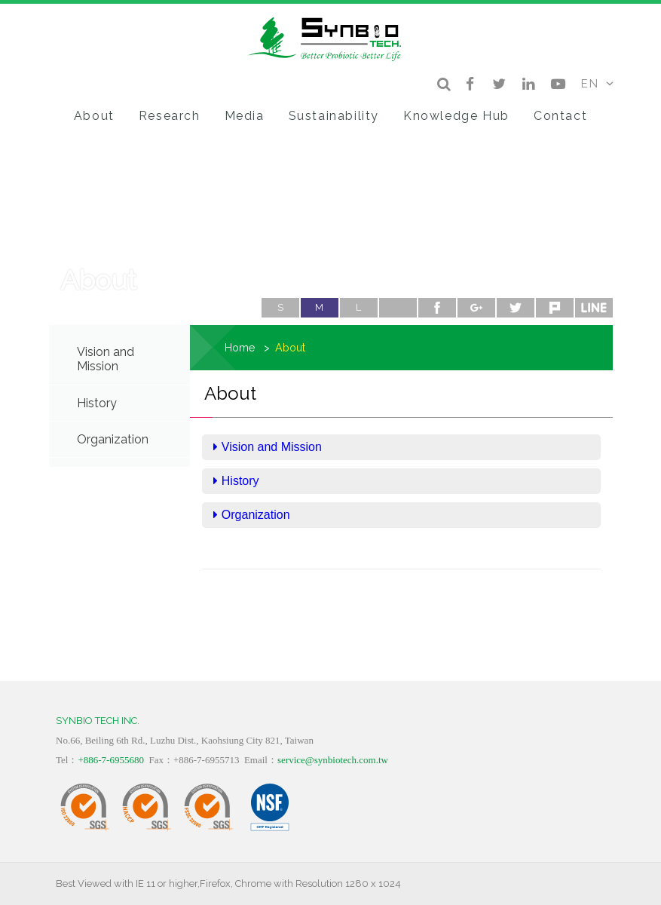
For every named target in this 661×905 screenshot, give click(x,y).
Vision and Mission (105, 359)
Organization (112, 439)
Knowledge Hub (456, 116)
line (594, 308)
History (97, 403)
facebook (437, 308)
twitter (515, 308)
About (94, 116)
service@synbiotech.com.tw (332, 759)
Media (245, 116)
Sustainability (334, 116)
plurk (555, 308)
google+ (476, 308)
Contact (560, 116)
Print (398, 308)
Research (169, 116)
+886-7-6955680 (111, 759)
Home (240, 347)
